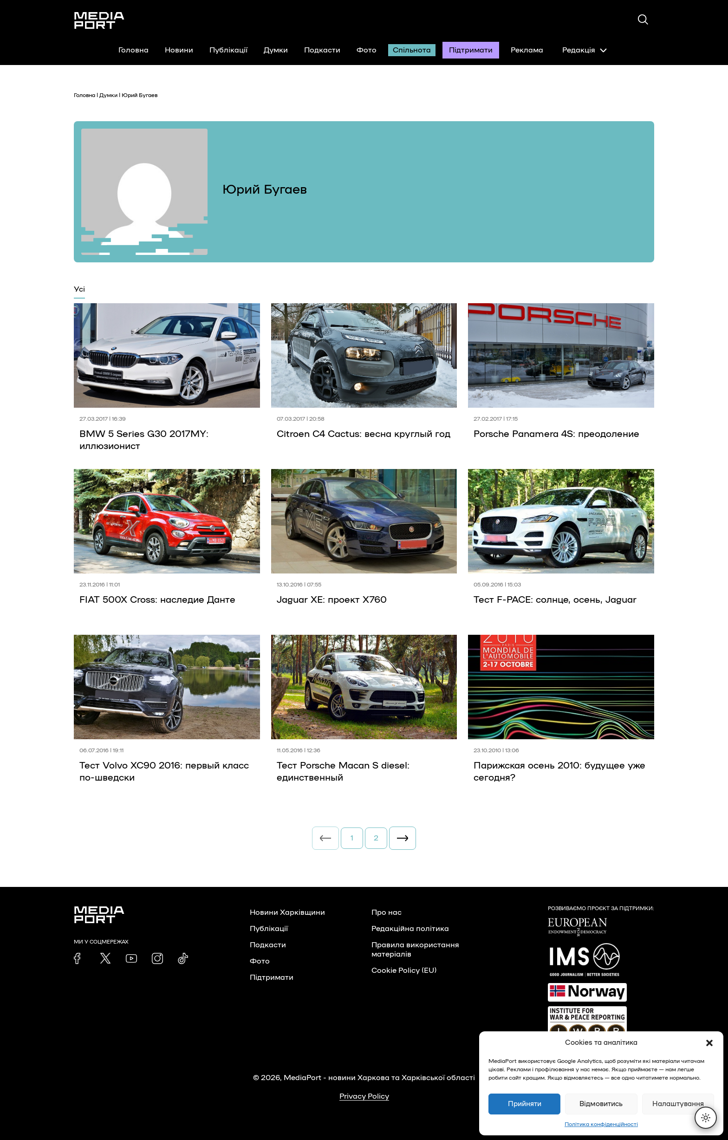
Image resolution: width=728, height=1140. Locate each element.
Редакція (584, 50)
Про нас (386, 912)
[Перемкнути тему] (706, 1118)
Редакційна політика (410, 928)
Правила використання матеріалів (415, 949)
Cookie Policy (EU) (403, 970)
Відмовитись (601, 1104)
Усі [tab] (79, 289)
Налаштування (678, 1104)
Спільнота (412, 50)
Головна (133, 50)
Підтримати (471, 50)
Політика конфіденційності (601, 1124)
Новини (179, 50)
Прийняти (524, 1104)
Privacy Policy (364, 1096)
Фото (367, 50)
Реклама (527, 50)
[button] (709, 1043)
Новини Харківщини (287, 912)
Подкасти (322, 50)
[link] (79, 958)
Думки (276, 50)
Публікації (228, 50)
